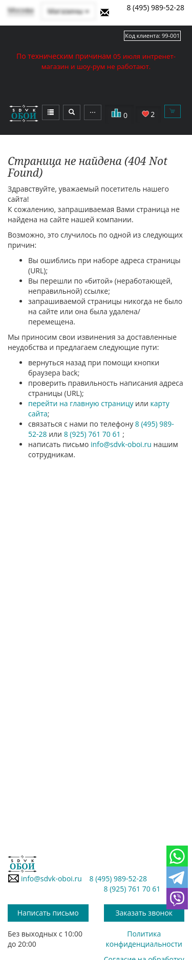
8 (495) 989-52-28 (155, 7)
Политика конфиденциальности (144, 939)
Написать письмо (48, 913)
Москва (21, 10)
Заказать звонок (144, 913)
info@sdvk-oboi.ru (121, 444)
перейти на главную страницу (80, 403)
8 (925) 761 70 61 (93, 434)
